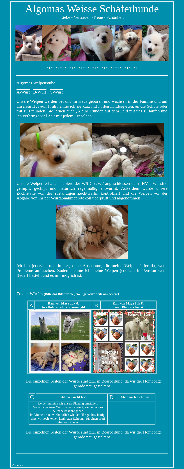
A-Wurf (23, 92)
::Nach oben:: (18, 465)
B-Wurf (40, 92)
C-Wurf (56, 92)
